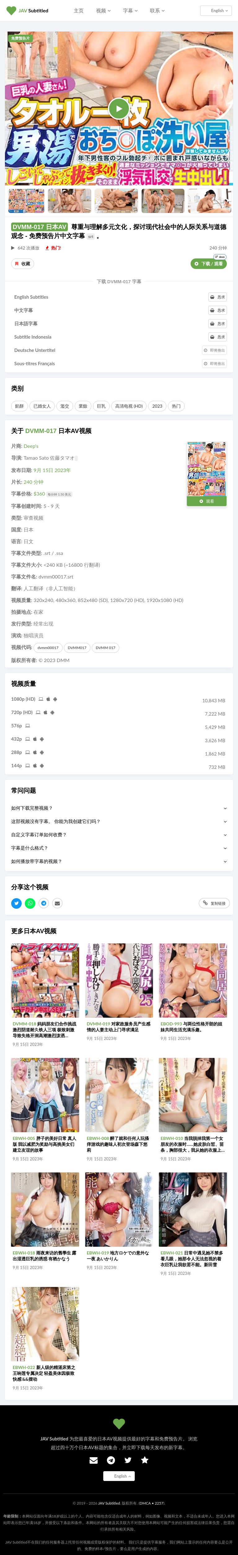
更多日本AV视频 (33, 931)
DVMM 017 (105, 647)
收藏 (22, 263)
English (219, 10)
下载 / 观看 (211, 262)
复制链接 (214, 903)
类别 (17, 388)
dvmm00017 (47, 647)
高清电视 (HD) (129, 406)
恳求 (217, 297)
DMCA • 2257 (151, 1503)
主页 (79, 10)
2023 (157, 406)
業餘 (83, 406)
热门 (176, 406)
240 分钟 (33, 482)
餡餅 (19, 406)
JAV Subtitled (109, 1503)
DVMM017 (77, 647)
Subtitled (33, 10)
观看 (207, 501)
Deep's (31, 446)
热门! (53, 247)
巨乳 (101, 406)
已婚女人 (42, 406)
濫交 (64, 406)
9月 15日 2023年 (52, 470)
